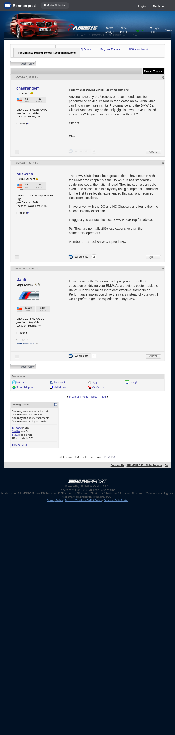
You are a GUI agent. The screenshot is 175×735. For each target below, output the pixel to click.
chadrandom (28, 88)
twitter (20, 382)
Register (158, 6)
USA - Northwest (138, 49)
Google (134, 382)
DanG (21, 279)
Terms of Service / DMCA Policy (83, 500)
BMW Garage (109, 30)
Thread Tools (152, 71)
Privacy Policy (55, 500)
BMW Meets (124, 30)
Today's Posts (154, 30)
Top (167, 465)
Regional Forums (110, 49)
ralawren (24, 173)
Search (169, 30)
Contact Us (117, 465)
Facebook (60, 382)
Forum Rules (19, 444)
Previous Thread (78, 396)
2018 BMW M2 (25, 343)
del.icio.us (60, 387)
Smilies (16, 431)
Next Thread (98, 396)
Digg (94, 382)
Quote (153, 152)
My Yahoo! (98, 387)
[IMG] (15, 434)
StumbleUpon (24, 387)
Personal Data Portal (116, 500)
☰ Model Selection (55, 5)
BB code (17, 427)
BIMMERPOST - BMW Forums (144, 465)
